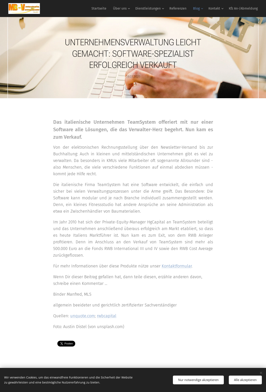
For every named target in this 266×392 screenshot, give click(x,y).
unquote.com (82, 315)
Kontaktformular (177, 265)
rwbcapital (106, 315)
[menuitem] (100, 8)
